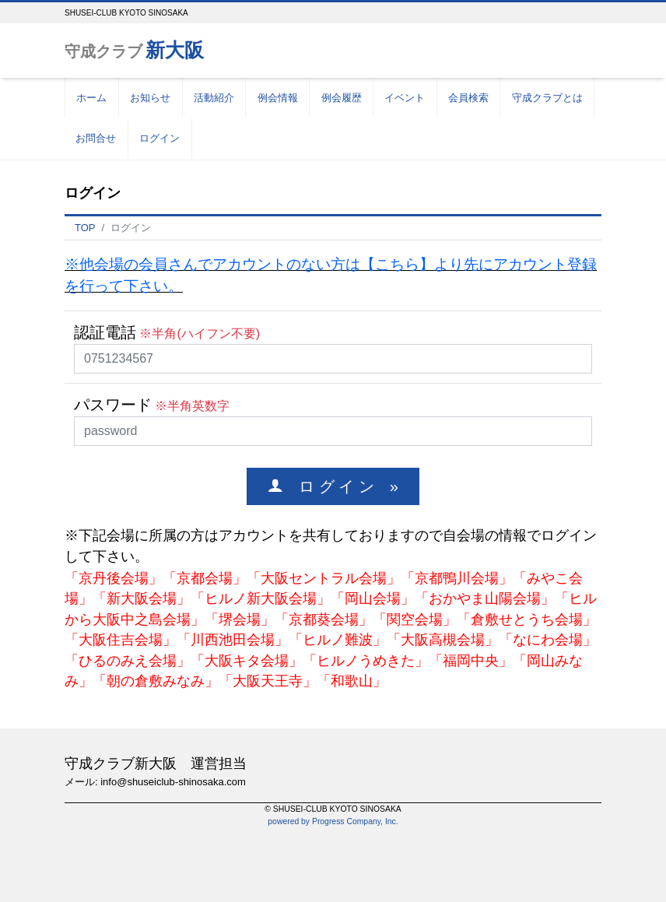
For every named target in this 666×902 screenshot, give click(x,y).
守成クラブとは (547, 98)
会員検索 (468, 98)
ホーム (91, 98)
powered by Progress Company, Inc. (333, 821)
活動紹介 (214, 98)
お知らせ (150, 98)
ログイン (159, 138)
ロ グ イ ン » (341, 486)
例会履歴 (341, 98)
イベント (404, 98)
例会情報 (278, 98)
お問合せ (95, 138)
